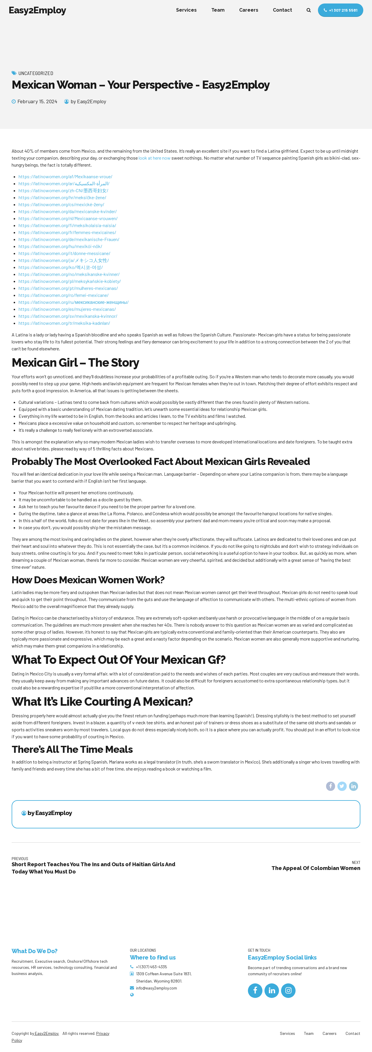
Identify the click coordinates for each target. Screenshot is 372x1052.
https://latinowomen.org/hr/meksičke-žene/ (62, 197)
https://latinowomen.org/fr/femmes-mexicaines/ (67, 232)
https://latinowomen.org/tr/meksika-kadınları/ (64, 323)
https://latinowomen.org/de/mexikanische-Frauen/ (69, 239)
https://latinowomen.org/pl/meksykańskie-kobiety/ (70, 281)
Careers (248, 10)
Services (186, 10)
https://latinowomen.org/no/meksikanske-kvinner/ (69, 274)
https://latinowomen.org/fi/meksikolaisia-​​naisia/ (67, 225)
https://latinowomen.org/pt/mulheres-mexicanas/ (68, 288)
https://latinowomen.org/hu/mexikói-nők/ (60, 246)
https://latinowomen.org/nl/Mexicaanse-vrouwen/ (68, 218)
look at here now (155, 158)
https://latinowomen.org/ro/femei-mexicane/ (64, 295)
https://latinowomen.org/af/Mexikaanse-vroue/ (65, 176)
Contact (282, 10)
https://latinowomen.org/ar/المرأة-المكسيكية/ (64, 183)
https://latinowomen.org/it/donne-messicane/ (64, 253)
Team (218, 10)
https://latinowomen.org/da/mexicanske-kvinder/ (68, 211)
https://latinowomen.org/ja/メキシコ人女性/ (64, 260)
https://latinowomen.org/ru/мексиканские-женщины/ (74, 302)
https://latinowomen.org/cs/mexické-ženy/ (61, 204)
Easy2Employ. (46, 1033)
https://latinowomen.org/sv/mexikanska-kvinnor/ (68, 316)
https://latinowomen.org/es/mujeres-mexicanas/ (67, 309)
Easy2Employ (37, 10)
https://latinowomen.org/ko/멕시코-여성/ (61, 267)
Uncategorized (35, 73)
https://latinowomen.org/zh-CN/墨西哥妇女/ (63, 190)
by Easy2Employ (88, 101)
